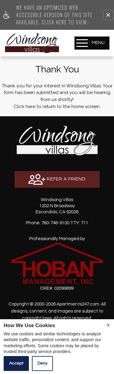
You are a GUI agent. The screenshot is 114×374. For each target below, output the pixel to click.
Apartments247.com (78, 304)
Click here (24, 106)
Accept (16, 363)
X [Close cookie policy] (108, 325)
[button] (108, 15)
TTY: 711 (57, 223)
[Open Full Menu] (91, 43)
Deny (42, 363)
